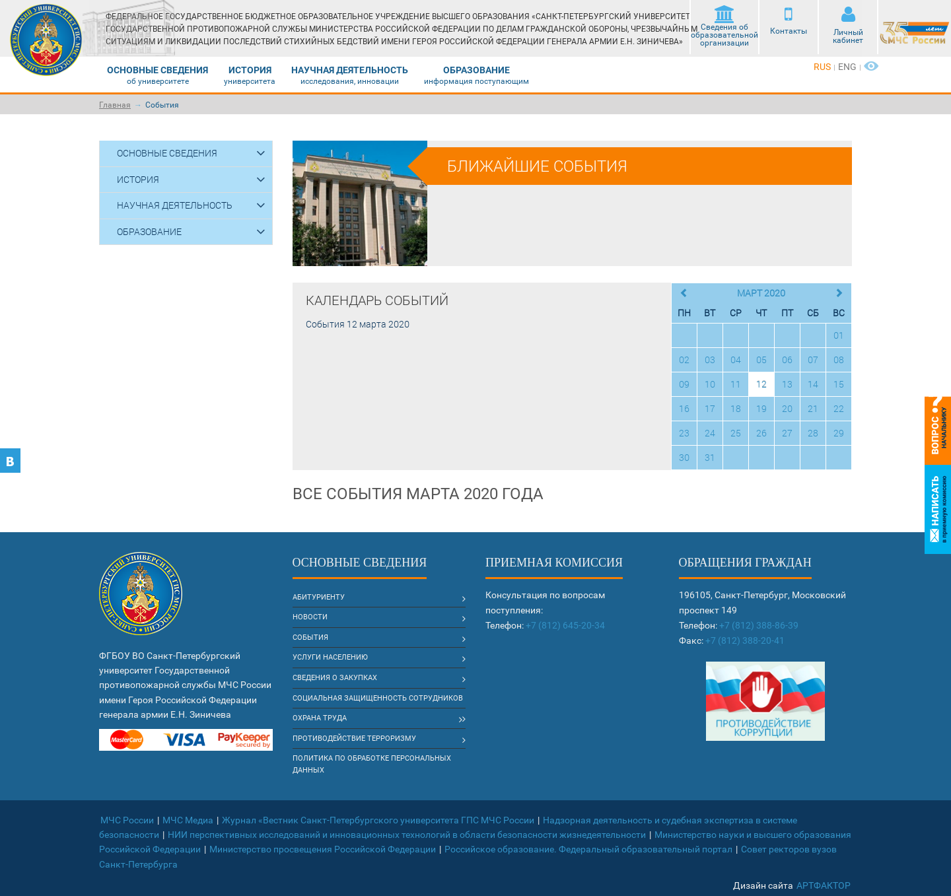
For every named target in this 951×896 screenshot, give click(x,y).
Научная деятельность (349, 70)
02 (684, 359)
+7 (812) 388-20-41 (745, 640)
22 (838, 408)
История (250, 70)
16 (684, 408)
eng (847, 66)
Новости (310, 617)
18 (735, 408)
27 (787, 433)
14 (813, 384)
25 (735, 433)
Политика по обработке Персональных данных (372, 764)
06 (787, 359)
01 (838, 335)
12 (761, 384)
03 (710, 359)
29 (838, 433)
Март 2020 (761, 293)
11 (735, 384)
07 (813, 359)
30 (684, 457)
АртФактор (823, 885)
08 (838, 359)
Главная (115, 105)
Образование (476, 70)
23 (684, 433)
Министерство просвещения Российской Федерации (322, 849)
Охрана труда (320, 718)
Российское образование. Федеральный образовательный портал (588, 849)
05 (761, 359)
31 (710, 457)
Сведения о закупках (335, 677)
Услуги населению (330, 657)
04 (735, 359)
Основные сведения (157, 70)
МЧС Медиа (187, 820)
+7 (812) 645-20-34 (565, 625)
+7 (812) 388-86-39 (758, 625)
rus (822, 66)
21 (813, 408)
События (162, 105)
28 (813, 433)
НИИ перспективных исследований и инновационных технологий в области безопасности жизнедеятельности (407, 834)
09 (684, 384)
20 (787, 408)
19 (761, 408)
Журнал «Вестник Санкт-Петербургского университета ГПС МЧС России (378, 820)
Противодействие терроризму (354, 738)
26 (761, 433)
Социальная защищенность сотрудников (378, 698)
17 (710, 408)
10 (710, 384)
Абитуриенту (319, 597)
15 (838, 384)
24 (710, 433)
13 (787, 384)
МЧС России (127, 820)
